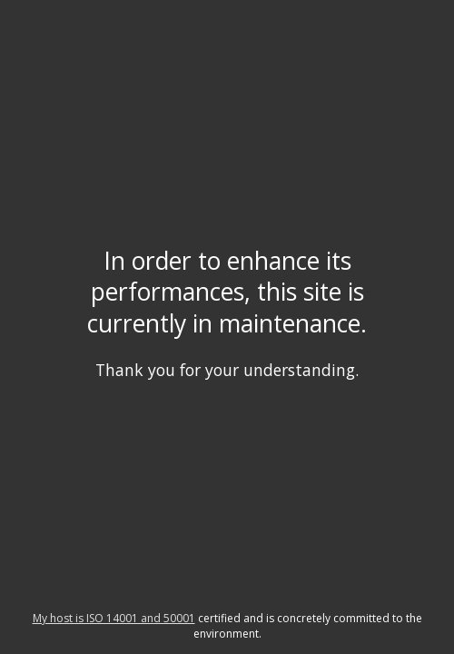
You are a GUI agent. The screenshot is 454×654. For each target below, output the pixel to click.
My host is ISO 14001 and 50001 (114, 618)
